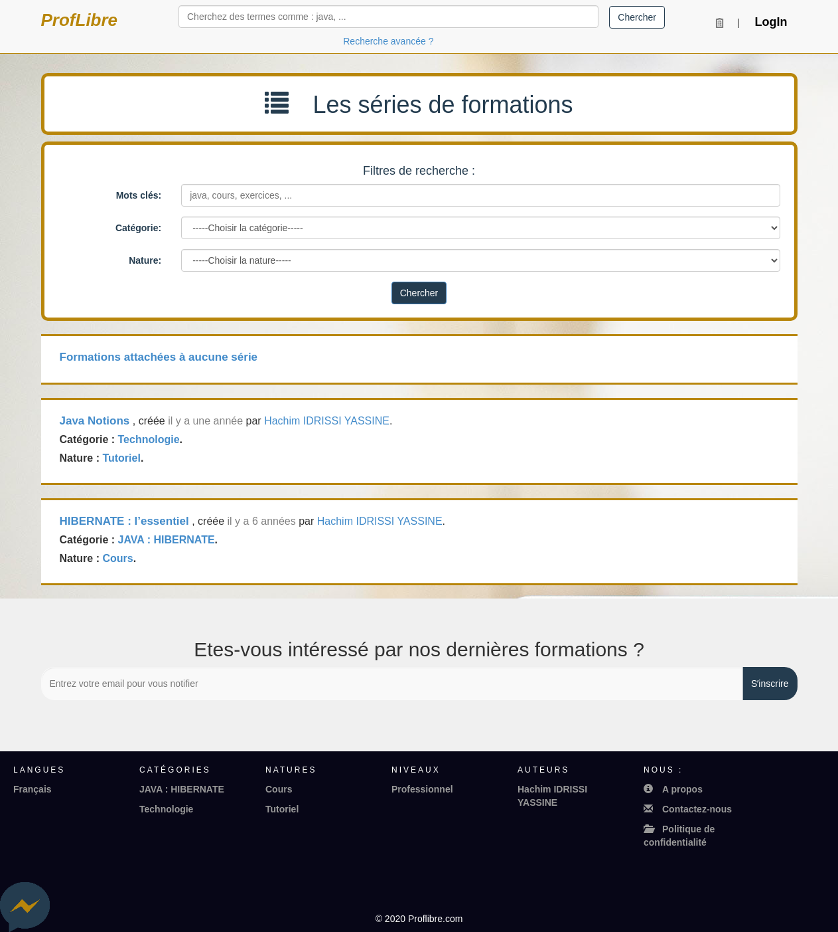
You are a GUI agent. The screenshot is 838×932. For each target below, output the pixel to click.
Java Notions (95, 421)
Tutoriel (121, 458)
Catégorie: (138, 228)
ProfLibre (79, 20)
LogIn (771, 22)
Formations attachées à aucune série (159, 357)
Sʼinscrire (769, 683)
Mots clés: (138, 195)
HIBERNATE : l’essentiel (124, 521)
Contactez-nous (688, 809)
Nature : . (102, 458)
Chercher (637, 17)
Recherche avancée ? (388, 41)
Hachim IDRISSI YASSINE (326, 420)
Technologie (149, 439)
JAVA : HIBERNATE (166, 539)
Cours (117, 558)
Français (32, 789)
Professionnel (422, 789)
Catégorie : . (121, 439)
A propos (673, 789)
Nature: (145, 260)
